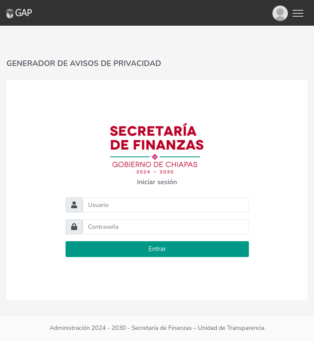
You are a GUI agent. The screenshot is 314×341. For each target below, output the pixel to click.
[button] (280, 13)
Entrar (157, 249)
